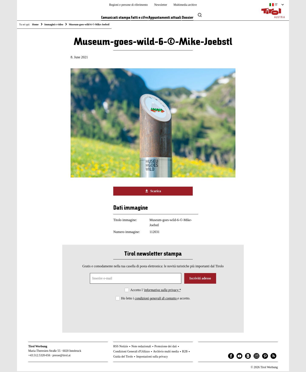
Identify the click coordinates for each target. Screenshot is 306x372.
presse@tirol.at (61, 356)
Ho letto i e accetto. (155, 299)
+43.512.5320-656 (39, 356)
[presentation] (153, 314)
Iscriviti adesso (200, 279)
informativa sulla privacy (161, 291)
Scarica (153, 192)
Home (35, 24)
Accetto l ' (155, 291)
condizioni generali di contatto (156, 299)
